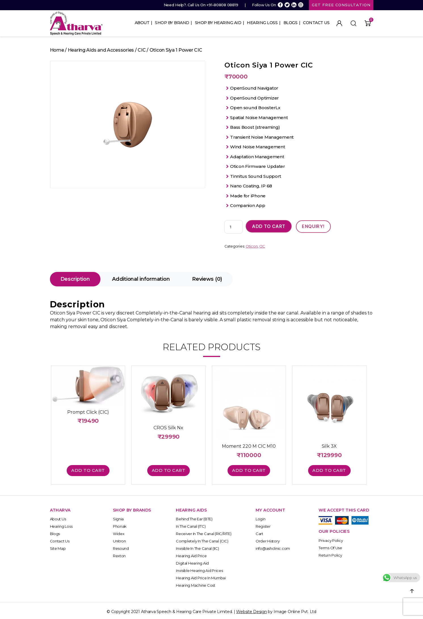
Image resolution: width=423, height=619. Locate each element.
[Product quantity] (233, 227)
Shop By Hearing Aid (218, 22)
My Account (339, 23)
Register (263, 524)
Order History (268, 538)
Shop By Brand (172, 22)
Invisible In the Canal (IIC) (197, 546)
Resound (121, 546)
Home (57, 50)
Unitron (119, 538)
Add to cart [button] (90, 467)
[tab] (75, 279)
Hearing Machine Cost (195, 583)
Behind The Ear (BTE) (194, 516)
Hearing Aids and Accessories (101, 50)
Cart (259, 531)
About (142, 22)
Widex (119, 531)
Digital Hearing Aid (192, 561)
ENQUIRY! (313, 226)
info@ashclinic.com (273, 546)
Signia (118, 516)
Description (75, 279)
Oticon (252, 246)
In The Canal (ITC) (190, 524)
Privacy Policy (331, 538)
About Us (58, 516)
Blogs (290, 22)
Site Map (58, 546)
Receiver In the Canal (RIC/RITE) (203, 531)
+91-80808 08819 (222, 5)
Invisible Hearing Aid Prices (199, 568)
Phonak (120, 524)
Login (261, 516)
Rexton (119, 553)
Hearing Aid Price (191, 553)
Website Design (251, 609)
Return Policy (330, 552)
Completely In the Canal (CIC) (202, 538)
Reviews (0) (207, 279)
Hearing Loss (262, 22)
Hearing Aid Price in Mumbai (201, 575)
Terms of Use (330, 545)
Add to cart (268, 226)
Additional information (141, 279)
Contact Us (316, 22)
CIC (142, 50)
